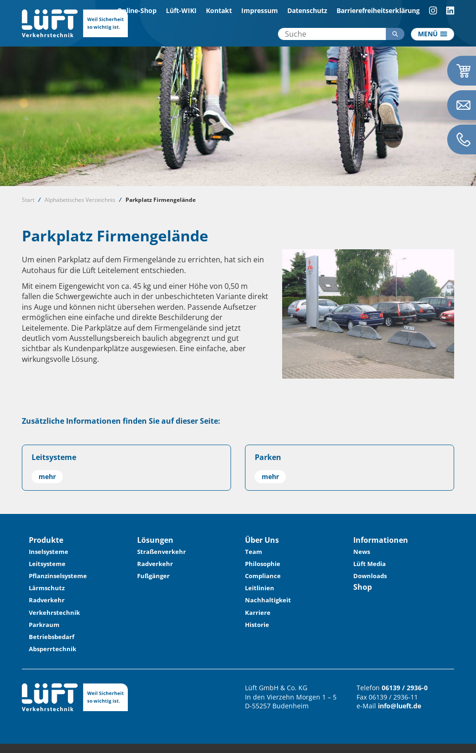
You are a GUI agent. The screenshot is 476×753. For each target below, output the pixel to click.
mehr (47, 476)
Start (28, 200)
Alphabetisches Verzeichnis (80, 200)
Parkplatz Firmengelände (161, 200)
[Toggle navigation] (432, 34)
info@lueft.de (399, 705)
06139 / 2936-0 (405, 687)
